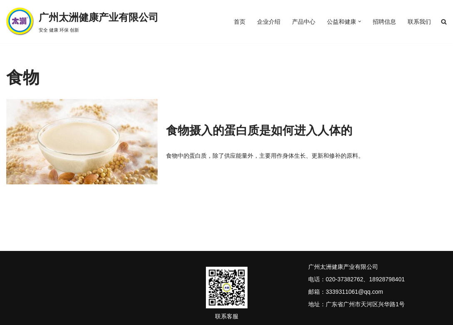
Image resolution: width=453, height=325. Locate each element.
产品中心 (303, 21)
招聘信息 (384, 21)
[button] (359, 21)
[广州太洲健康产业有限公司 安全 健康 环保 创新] (82, 21)
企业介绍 (268, 21)
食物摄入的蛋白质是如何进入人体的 (259, 130)
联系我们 (419, 21)
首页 (239, 21)
